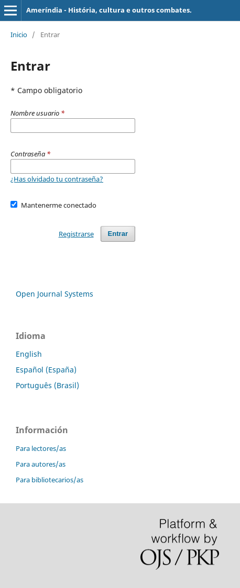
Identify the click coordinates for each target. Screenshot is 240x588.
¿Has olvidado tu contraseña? (56, 179)
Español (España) (46, 370)
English (29, 354)
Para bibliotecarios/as (49, 479)
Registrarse (76, 234)
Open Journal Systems (54, 294)
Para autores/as (41, 464)
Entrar (118, 234)
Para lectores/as (41, 448)
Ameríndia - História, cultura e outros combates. (109, 10)
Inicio (18, 34)
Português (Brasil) (47, 385)
